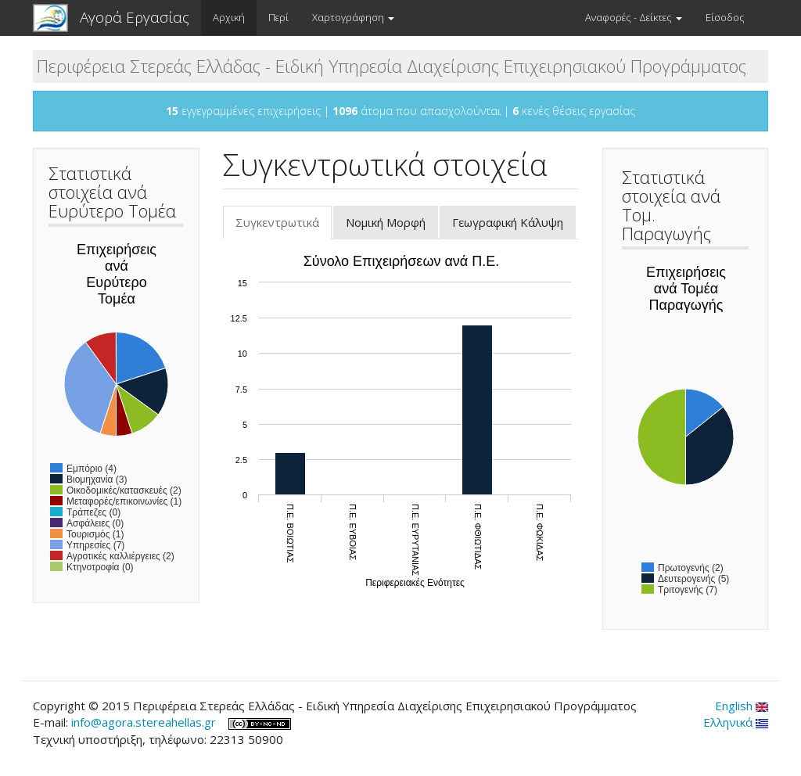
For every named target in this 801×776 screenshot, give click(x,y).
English (741, 705)
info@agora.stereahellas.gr (143, 722)
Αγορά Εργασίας (134, 17)
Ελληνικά (735, 722)
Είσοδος (725, 17)
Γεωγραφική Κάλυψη (507, 222)
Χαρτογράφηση (353, 17)
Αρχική (229, 17)
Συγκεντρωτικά (283, 226)
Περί (278, 17)
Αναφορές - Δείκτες (633, 17)
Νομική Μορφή (386, 222)
